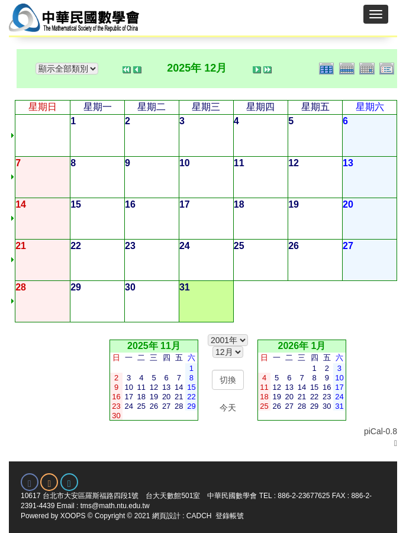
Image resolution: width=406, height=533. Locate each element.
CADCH (199, 516)
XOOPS (73, 516)
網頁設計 (166, 516)
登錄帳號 (229, 516)
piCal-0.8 (380, 431)
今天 (228, 407)
